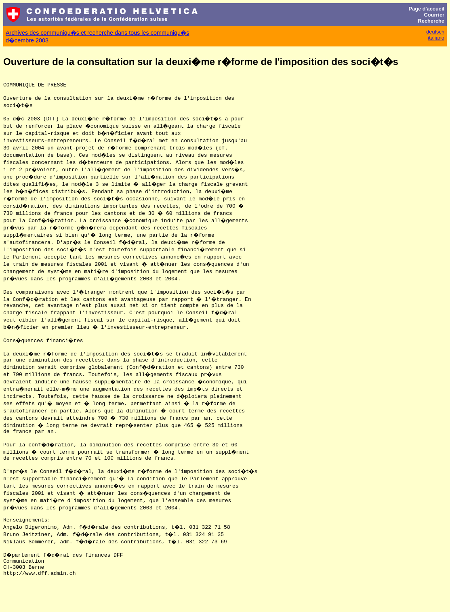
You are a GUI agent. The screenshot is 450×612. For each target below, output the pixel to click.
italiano (436, 38)
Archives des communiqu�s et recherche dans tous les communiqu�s (97, 32)
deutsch (435, 32)
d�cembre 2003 (27, 40)
